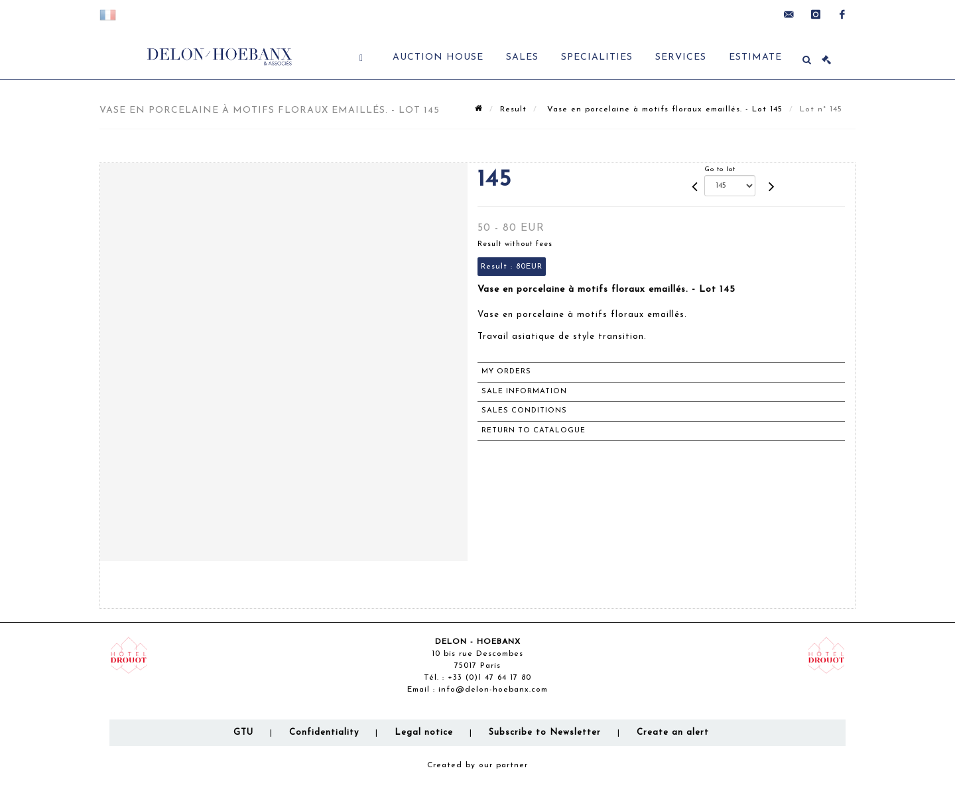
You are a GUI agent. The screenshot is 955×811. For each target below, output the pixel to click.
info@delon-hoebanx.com (493, 690)
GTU (243, 732)
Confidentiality (324, 732)
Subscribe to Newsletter (545, 732)
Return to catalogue (533, 430)
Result (513, 109)
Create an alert (673, 732)
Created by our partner (477, 765)
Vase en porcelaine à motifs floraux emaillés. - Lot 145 (663, 109)
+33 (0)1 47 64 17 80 (489, 678)
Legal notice (424, 732)
